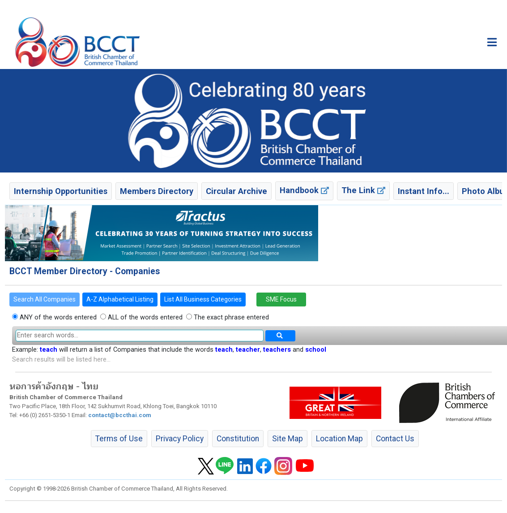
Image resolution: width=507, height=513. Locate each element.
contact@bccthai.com (119, 415)
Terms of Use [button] (119, 438)
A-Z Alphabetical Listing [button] (119, 299)
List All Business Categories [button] (203, 299)
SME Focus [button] (281, 299)
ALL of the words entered (144, 317)
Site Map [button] (287, 438)
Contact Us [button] (395, 438)
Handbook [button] (304, 190)
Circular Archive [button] (236, 191)
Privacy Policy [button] (180, 438)
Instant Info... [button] (423, 191)
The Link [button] (363, 190)
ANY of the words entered (57, 317)
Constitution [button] (238, 438)
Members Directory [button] (156, 191)
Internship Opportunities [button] (60, 191)
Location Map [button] (339, 438)
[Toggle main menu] (492, 42)
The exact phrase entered (230, 317)
